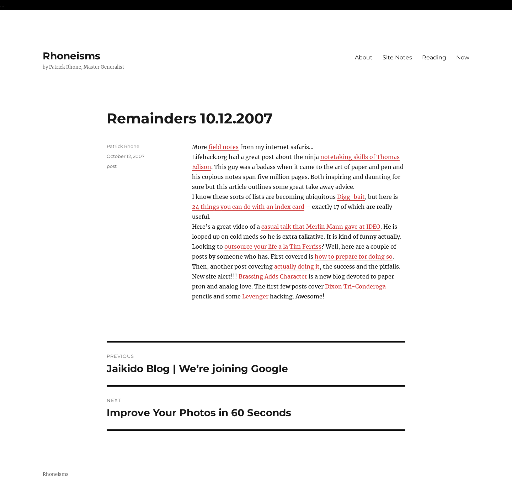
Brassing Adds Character (273, 276)
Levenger (255, 296)
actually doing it (297, 266)
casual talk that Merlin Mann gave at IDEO (320, 226)
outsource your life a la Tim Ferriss (272, 246)
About (364, 57)
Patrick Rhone (123, 146)
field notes (223, 146)
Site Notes (397, 57)
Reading (434, 57)
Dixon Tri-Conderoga (355, 286)
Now (462, 57)
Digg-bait (351, 196)
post (112, 166)
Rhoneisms (71, 56)
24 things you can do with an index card (248, 206)
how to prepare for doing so (354, 256)
